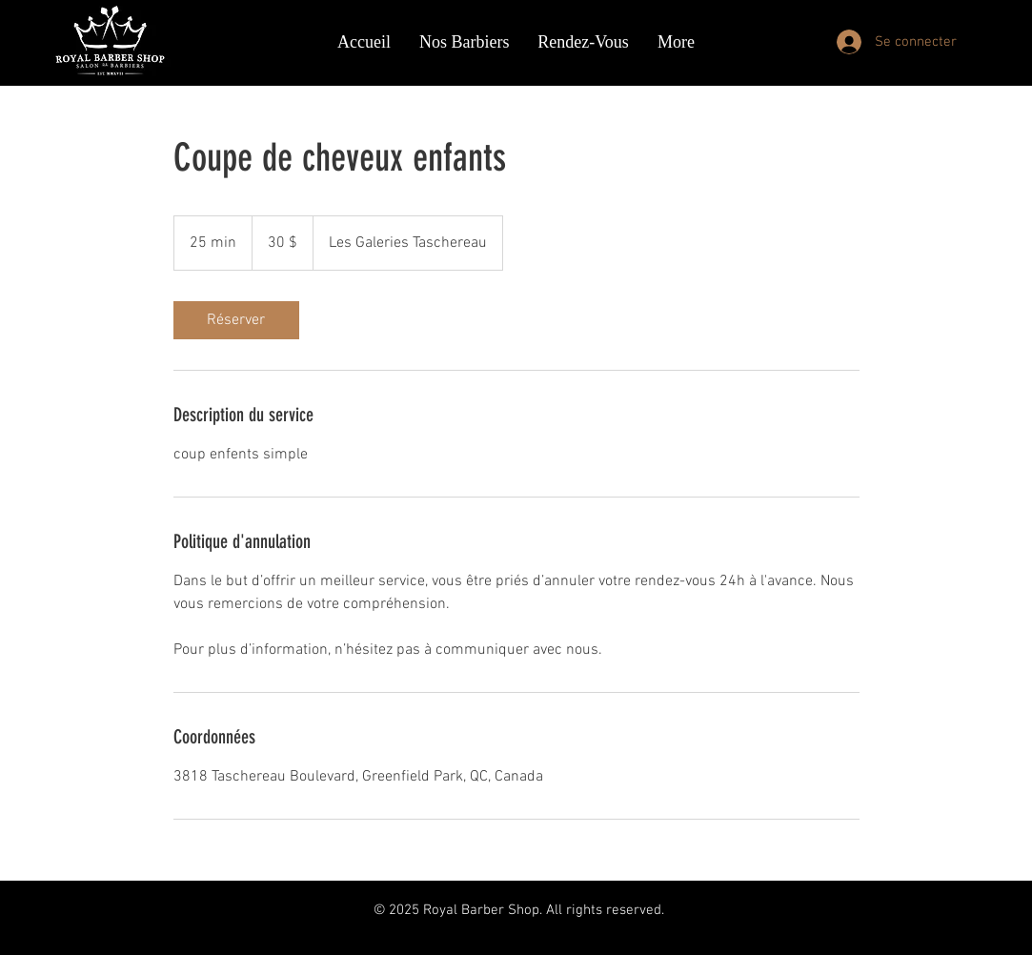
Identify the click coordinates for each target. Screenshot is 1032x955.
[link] (236, 320)
